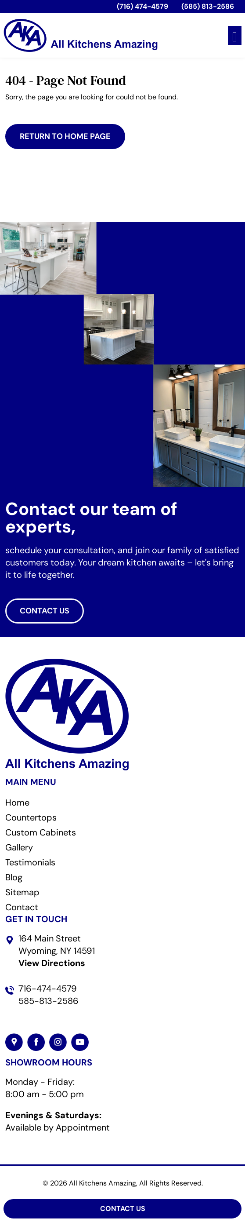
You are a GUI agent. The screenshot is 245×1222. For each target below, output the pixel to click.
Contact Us (122, 1208)
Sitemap (22, 892)
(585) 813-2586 (207, 6)
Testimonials (30, 862)
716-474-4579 (47, 988)
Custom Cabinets (40, 832)
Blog (13, 877)
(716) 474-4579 (142, 6)
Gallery (19, 847)
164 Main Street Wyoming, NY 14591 (56, 951)
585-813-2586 (48, 1001)
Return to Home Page (65, 136)
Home (17, 802)
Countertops (31, 817)
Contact (21, 907)
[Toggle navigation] (234, 35)
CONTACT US (44, 611)
